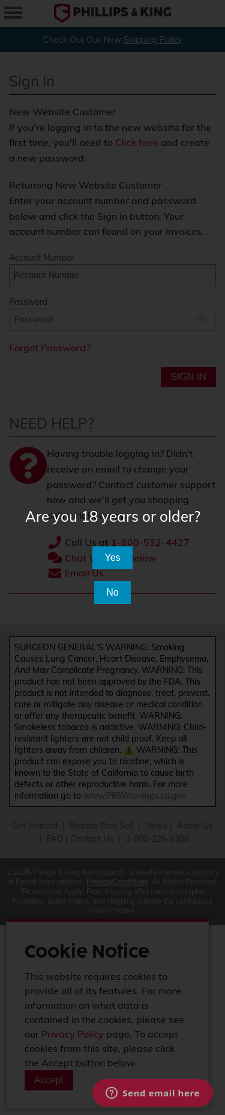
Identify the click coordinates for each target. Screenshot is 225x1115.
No (112, 592)
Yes (112, 557)
